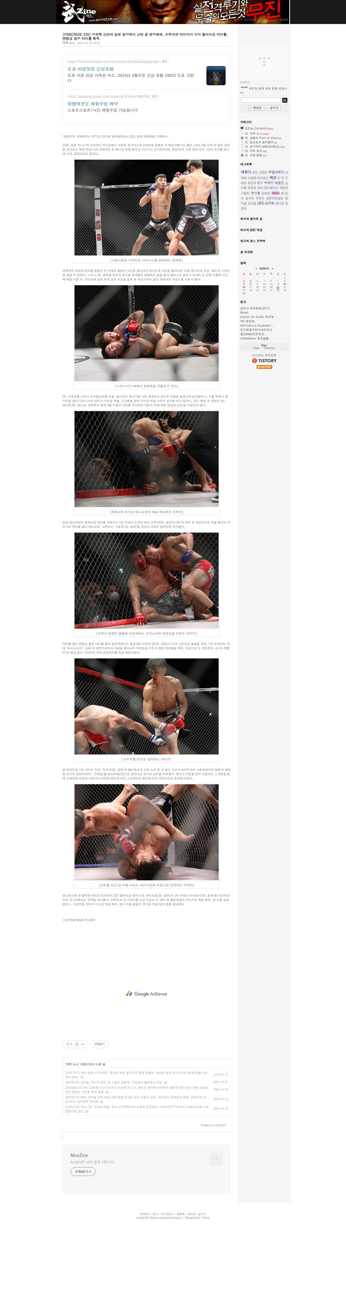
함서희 (249, 342)
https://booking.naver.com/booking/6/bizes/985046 (108, 96)
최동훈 (251, 331)
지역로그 (145, 1281)
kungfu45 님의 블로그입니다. (93, 1229)
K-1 (260, 326)
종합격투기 (276, 316)
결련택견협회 (274, 342)
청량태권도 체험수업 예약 (93, 104)
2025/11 (264, 412)
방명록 (284, 20)
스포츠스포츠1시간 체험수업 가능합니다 (103, 110)
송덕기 (268, 326)
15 (285, 427)
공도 (255, 316)
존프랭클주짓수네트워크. (256, 474)
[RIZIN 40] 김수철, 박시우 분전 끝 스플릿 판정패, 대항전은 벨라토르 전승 (113, 1149)
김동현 (269, 347)
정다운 (279, 347)
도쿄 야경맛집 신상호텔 (91, 69)
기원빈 (245, 337)
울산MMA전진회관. (252, 478)
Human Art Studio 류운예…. (259, 461)
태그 (236, 20)
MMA (276, 337)
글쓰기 (202, 1281)
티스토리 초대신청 (264, 499)
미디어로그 (251, 20)
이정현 (263, 316)
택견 (273, 321)
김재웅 (265, 337)
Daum (179, 1285)
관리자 (192, 1281)
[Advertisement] (146, 163)
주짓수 (260, 342)
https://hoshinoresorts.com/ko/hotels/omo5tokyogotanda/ (113, 62)
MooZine (70, 12)
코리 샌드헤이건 (267, 331)
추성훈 (255, 337)
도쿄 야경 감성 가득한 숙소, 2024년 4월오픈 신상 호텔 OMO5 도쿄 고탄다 (131, 78)
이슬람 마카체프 (258, 322)
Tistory (206, 1285)
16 (243, 431)
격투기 (246, 316)
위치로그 (269, 20)
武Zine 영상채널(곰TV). (255, 452)
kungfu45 (142, 1285)
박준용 (279, 326)
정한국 (252, 327)
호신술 (251, 347)
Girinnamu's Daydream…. (257, 469)
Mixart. (244, 456)
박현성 (283, 331)
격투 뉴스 (68, 43)
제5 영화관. (248, 465)
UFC (260, 347)
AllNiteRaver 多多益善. (255, 482)
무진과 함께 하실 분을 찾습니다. (263, 234)
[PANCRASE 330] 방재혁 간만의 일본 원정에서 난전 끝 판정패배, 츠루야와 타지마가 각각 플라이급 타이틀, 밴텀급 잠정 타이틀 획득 (145, 36)
